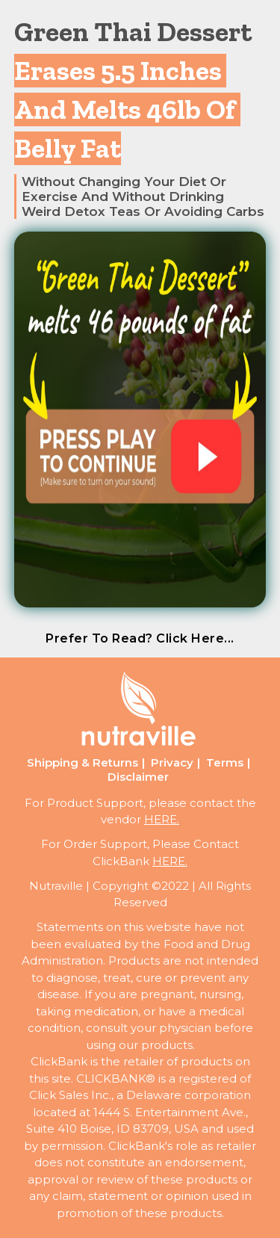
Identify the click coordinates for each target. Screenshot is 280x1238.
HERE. (161, 819)
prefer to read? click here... (140, 638)
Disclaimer (138, 777)
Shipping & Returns (82, 762)
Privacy (172, 762)
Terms (224, 762)
